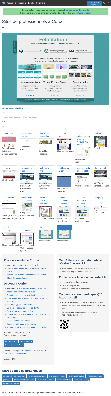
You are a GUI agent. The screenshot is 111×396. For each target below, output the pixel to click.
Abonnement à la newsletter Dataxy (27, 327)
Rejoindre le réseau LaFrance (14, 345)
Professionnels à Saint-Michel (37, 376)
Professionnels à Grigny (82, 380)
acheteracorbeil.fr (12, 108)
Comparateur (20, 3)
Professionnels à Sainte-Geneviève (14, 376)
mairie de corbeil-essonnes (44, 200)
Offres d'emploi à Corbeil (17, 278)
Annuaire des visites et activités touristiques (25, 295)
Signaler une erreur (26, 341)
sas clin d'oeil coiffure (9, 228)
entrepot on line (27, 169)
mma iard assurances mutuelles (63, 200)
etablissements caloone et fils (83, 169)
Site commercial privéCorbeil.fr (94, 3)
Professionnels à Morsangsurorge (24, 380)
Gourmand (40, 3)
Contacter (26, 333)
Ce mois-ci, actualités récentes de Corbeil (24, 308)
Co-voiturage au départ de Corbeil (21, 311)
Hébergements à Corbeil (27, 265)
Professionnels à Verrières (76, 376)
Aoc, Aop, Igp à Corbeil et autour (21, 305)
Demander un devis (11, 341)
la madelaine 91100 (8, 199)
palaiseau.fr (6, 380)
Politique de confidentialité (76, 10)
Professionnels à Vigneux (56, 376)
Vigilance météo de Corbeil (18, 321)
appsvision (8, 133)
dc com (6, 168)
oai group (99, 197)
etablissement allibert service (64, 171)
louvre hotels (27, 197)
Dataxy (27, 351)
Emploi (31, 3)
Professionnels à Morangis (45, 380)
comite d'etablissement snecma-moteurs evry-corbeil (83, 139)
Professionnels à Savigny (94, 376)
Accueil (10, 3)
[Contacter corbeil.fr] (108, 3)
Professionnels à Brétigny (11, 383)
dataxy (98, 133)
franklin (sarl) (100, 168)
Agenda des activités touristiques (21, 292)
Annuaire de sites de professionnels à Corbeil (26, 275)
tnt (41, 227)
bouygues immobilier (44, 134)
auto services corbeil (27, 134)
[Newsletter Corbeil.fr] (104, 3)
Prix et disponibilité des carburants (31, 288)
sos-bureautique (27, 228)
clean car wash (62, 134)
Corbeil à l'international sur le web (21, 324)
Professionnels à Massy (64, 380)
